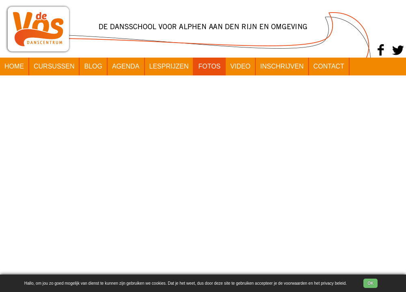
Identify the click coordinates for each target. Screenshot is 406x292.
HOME (14, 66)
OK (370, 283)
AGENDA (126, 66)
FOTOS (209, 66)
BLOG (93, 66)
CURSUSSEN (54, 66)
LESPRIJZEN (169, 66)
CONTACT (328, 66)
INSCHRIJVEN (282, 66)
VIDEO (240, 66)
